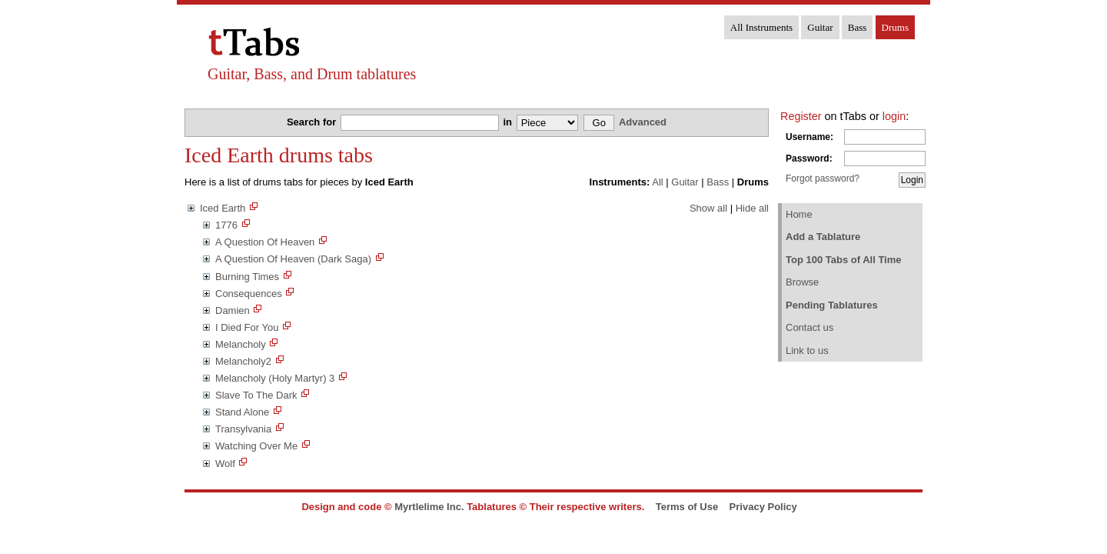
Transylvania (243, 429)
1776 (226, 225)
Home (799, 214)
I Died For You (246, 327)
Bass (857, 27)
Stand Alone (242, 412)
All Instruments (761, 27)
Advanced (643, 122)
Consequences (248, 293)
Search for (313, 122)
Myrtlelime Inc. (429, 506)
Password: (809, 158)
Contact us (809, 327)
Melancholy (240, 344)
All (657, 182)
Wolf (225, 463)
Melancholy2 (243, 361)
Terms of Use (687, 506)
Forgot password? (822, 178)
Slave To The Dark (256, 395)
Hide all (752, 208)
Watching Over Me (256, 446)
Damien (232, 310)
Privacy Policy (763, 506)
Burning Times (247, 276)
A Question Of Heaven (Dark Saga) (293, 259)
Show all (708, 208)
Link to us (807, 350)
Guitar (820, 27)
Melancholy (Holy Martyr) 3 (274, 378)
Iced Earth (222, 208)
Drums (895, 27)
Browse (802, 282)
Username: (809, 137)
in (508, 122)
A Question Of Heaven (264, 242)
